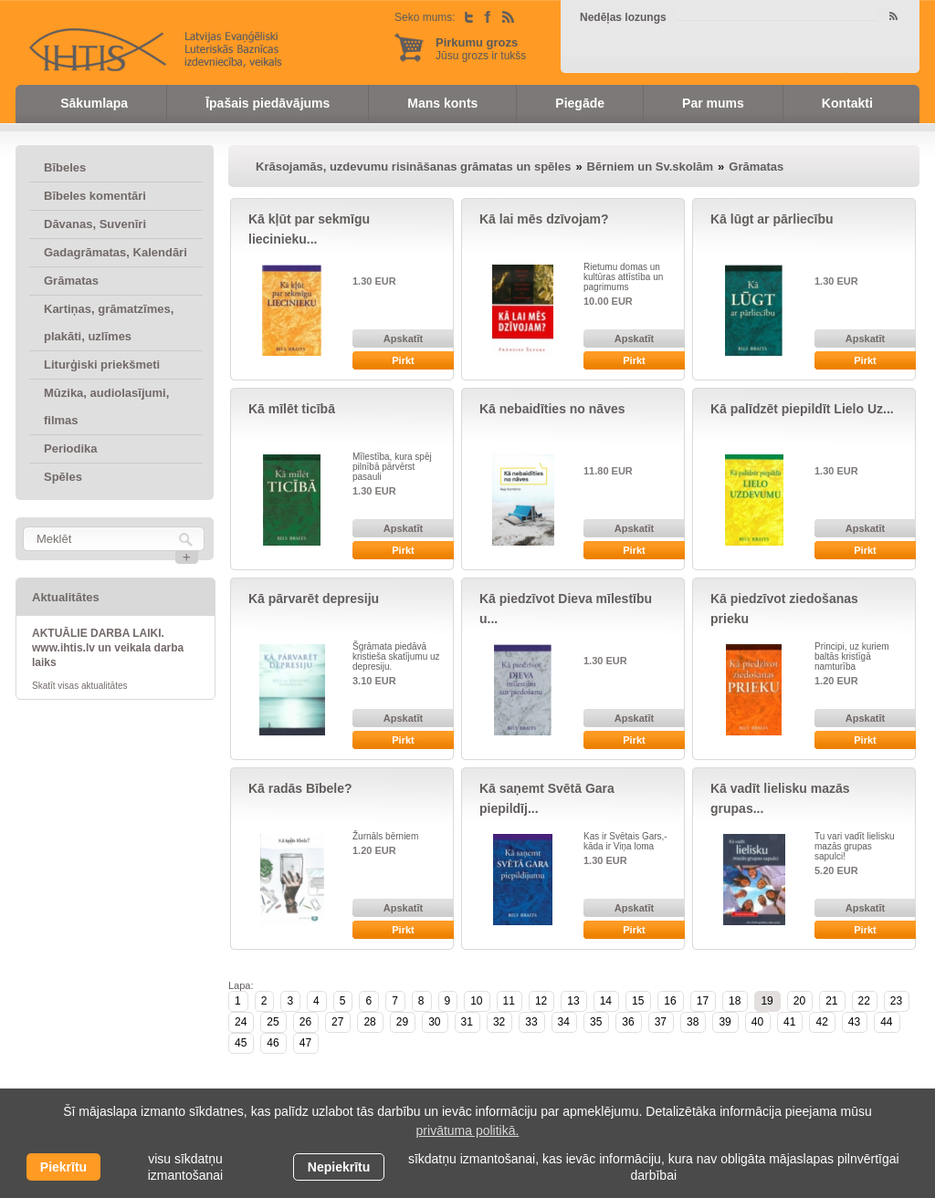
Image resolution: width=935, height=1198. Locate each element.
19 (766, 1001)
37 (661, 1022)
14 (606, 1001)
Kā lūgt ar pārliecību (772, 219)
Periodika (71, 448)
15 (638, 1001)
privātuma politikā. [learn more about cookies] (468, 1130)
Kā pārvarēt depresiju (313, 598)
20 (799, 1001)
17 (703, 1001)
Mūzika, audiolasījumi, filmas (106, 406)
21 (831, 1001)
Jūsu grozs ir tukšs (481, 49)
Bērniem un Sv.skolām (650, 166)
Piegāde (579, 103)
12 (541, 1001)
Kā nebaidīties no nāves (552, 408)
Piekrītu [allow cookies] (63, 1167)
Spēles (63, 477)
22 (864, 1001)
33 (531, 1022)
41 (789, 1022)
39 (724, 1022)
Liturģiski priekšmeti (102, 364)
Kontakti (847, 103)
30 (434, 1022)
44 (886, 1022)
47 (305, 1043)
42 (821, 1022)
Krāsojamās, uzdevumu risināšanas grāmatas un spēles (413, 166)
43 (854, 1022)
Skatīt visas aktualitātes (80, 686)
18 (735, 1001)
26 (305, 1022)
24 (241, 1022)
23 (896, 1001)
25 (272, 1022)
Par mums (713, 103)
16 (670, 1001)
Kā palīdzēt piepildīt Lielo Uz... (802, 408)
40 (757, 1022)
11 (509, 1001)
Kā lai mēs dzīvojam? (544, 219)
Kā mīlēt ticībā (291, 408)
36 (628, 1022)
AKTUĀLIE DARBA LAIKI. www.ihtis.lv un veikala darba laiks (108, 648)
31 (467, 1022)
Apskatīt (403, 338)
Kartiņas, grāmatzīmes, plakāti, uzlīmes (108, 322)
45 (241, 1043)
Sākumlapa (94, 103)
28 (369, 1022)
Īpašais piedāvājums (267, 103)
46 (272, 1043)
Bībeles (65, 167)
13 (573, 1001)
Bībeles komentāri (95, 196)
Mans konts (442, 103)
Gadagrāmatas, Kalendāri (115, 252)
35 (596, 1022)
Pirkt (403, 360)
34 (564, 1022)
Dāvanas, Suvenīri (95, 224)
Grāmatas (71, 280)
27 (337, 1022)
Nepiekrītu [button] (339, 1167)
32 (499, 1022)
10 (476, 1001)
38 (693, 1022)
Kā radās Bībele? (300, 788)
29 (402, 1022)
